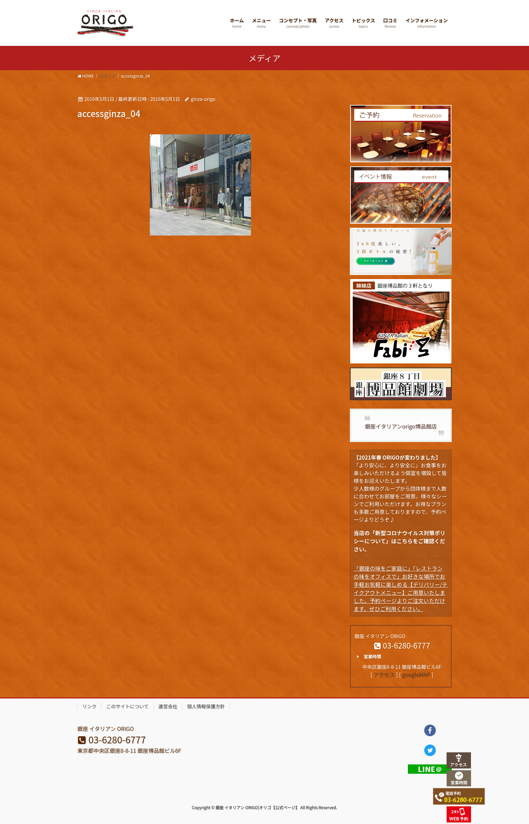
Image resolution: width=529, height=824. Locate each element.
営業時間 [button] (368, 656)
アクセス (384, 674)
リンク (89, 706)
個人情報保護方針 (206, 706)
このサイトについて (127, 706)
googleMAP (416, 674)
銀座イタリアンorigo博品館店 (401, 426)
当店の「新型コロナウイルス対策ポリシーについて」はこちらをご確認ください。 (399, 541)
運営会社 (168, 706)
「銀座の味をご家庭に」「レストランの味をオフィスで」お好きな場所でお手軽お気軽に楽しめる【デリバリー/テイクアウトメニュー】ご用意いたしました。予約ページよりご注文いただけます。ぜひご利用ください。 (400, 588)
